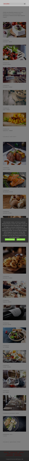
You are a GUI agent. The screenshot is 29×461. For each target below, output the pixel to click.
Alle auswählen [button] (21, 239)
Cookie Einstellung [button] (10, 239)
